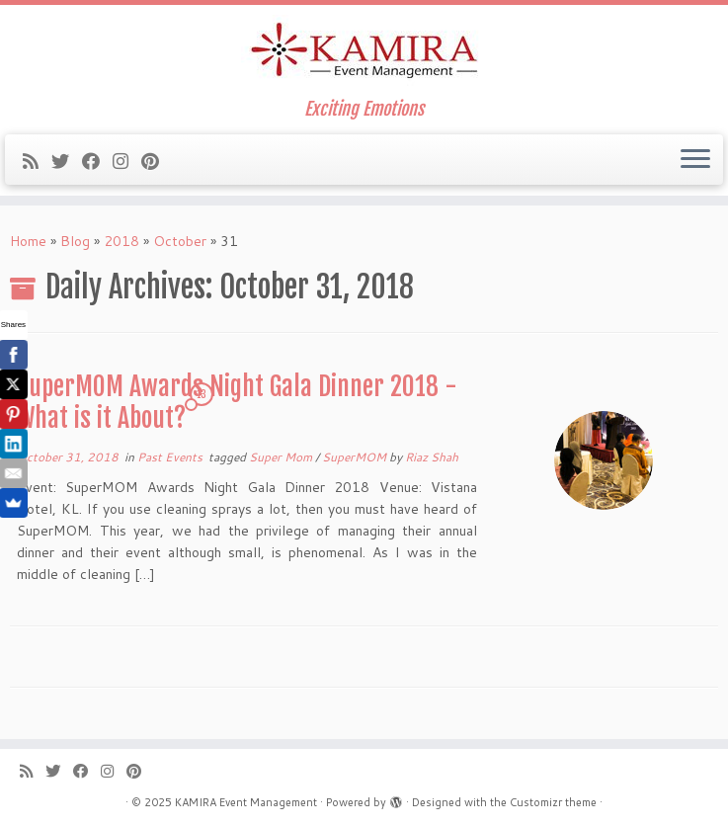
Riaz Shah (431, 457)
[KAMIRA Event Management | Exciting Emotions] (364, 52)
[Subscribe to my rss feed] (37, 161)
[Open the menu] (695, 160)
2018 (121, 241)
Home (28, 241)
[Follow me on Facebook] (97, 161)
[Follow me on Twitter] (66, 161)
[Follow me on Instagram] (127, 161)
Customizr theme (553, 802)
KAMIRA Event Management (246, 802)
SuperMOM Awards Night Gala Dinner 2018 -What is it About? (237, 402)
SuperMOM (355, 457)
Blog (75, 241)
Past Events (171, 457)
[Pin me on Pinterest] (156, 161)
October (179, 241)
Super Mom (282, 457)
